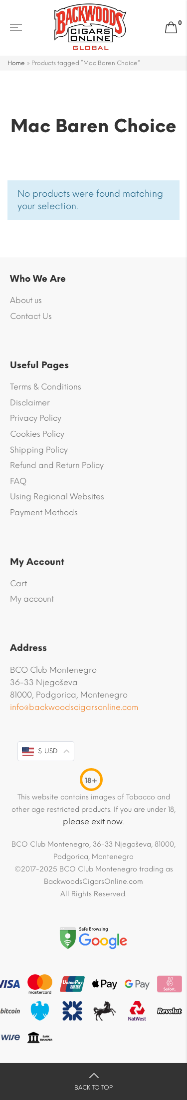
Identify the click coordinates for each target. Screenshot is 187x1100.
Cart (18, 583)
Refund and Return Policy (57, 465)
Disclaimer (30, 402)
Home (16, 63)
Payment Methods (44, 512)
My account (32, 599)
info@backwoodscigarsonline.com (74, 707)
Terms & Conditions (45, 387)
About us (26, 300)
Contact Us (31, 316)
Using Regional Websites (57, 496)
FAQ (18, 481)
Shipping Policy (39, 450)
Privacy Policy (35, 418)
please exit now (93, 821)
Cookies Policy (37, 434)
